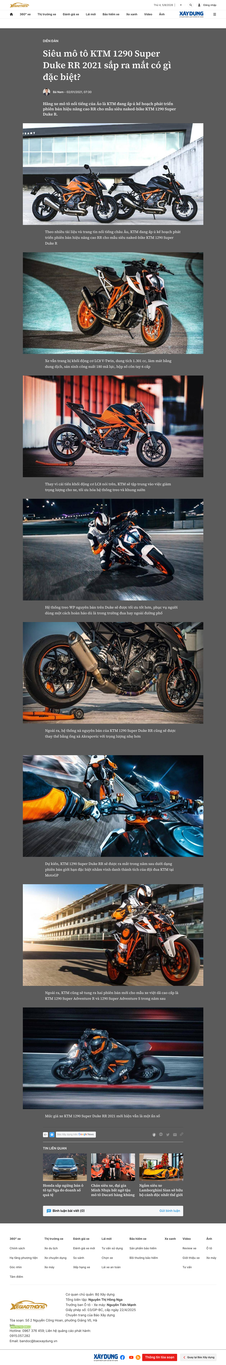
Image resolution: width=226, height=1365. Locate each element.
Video (148, 14)
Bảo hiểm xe (111, 14)
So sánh (78, 1258)
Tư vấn (187, 1267)
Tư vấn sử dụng (112, 1248)
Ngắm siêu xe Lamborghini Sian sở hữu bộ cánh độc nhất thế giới (161, 1190)
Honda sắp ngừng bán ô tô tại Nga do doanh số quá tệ (63, 1190)
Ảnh (162, 14)
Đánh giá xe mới (84, 1248)
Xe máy (49, 1267)
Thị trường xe (46, 14)
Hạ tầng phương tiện (24, 1258)
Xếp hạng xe (81, 1267)
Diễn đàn (50, 41)
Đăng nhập (209, 5)
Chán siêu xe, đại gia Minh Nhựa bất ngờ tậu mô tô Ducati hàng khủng (113, 1190)
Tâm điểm (16, 1276)
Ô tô (209, 1248)
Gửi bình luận (169, 1211)
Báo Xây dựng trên (75, 1134)
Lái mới (91, 14)
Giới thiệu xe (191, 1258)
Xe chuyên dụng (55, 1258)
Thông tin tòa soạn (159, 1357)
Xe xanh (131, 14)
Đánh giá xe (71, 14)
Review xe (189, 1248)
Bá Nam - (59, 92)
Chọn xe (107, 1258)
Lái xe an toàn (111, 1267)
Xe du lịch (51, 1248)
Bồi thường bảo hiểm (143, 1258)
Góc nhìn (16, 1267)
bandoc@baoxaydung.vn (38, 1341)
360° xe (25, 14)
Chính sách (17, 1248)
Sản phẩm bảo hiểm (142, 1248)
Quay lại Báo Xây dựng (198, 1357)
